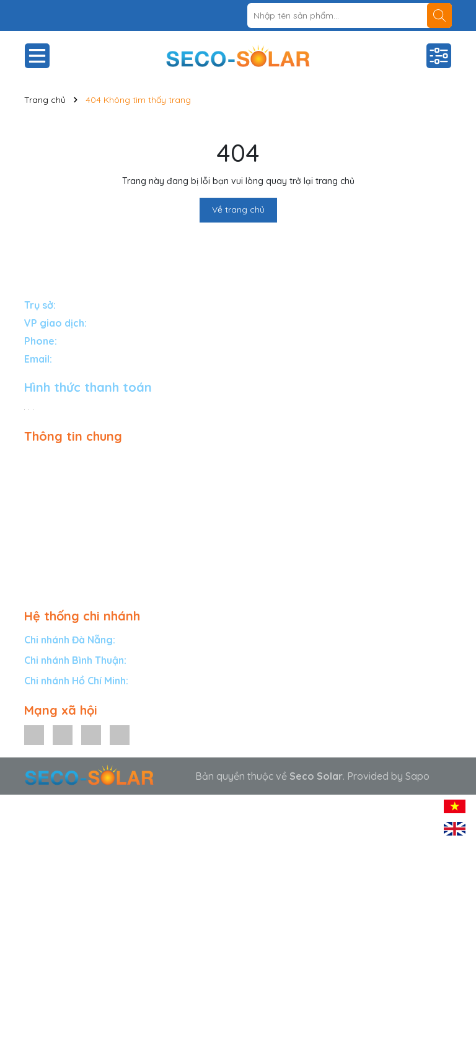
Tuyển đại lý (51, 530)
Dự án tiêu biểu (58, 512)
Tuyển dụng (50, 584)
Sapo (417, 776)
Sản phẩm (47, 476)
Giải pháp (46, 458)
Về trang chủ (238, 209)
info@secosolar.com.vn (107, 359)
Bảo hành (46, 494)
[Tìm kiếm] (439, 15)
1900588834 (87, 341)
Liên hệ (40, 566)
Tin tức (39, 548)
